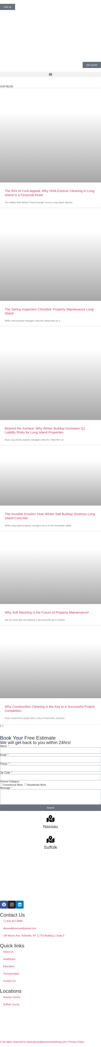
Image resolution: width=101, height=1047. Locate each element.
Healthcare (9, 959)
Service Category (9, 781)
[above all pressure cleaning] (50, 1024)
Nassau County (11, 997)
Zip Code (5, 772)
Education (8, 966)
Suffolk (50, 847)
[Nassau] (50, 819)
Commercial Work (13, 785)
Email (3, 755)
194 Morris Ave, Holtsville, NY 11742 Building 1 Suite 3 (33, 935)
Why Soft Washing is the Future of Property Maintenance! (47, 612)
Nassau (50, 826)
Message (5, 788)
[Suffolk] (50, 839)
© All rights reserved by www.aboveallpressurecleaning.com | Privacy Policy (42, 1041)
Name (3, 746)
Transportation (11, 973)
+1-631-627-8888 (12, 921)
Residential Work (36, 785)
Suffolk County (11, 1004)
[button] (50, 74)
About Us (8, 951)
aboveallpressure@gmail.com (19, 928)
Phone (4, 764)
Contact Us (9, 981)
